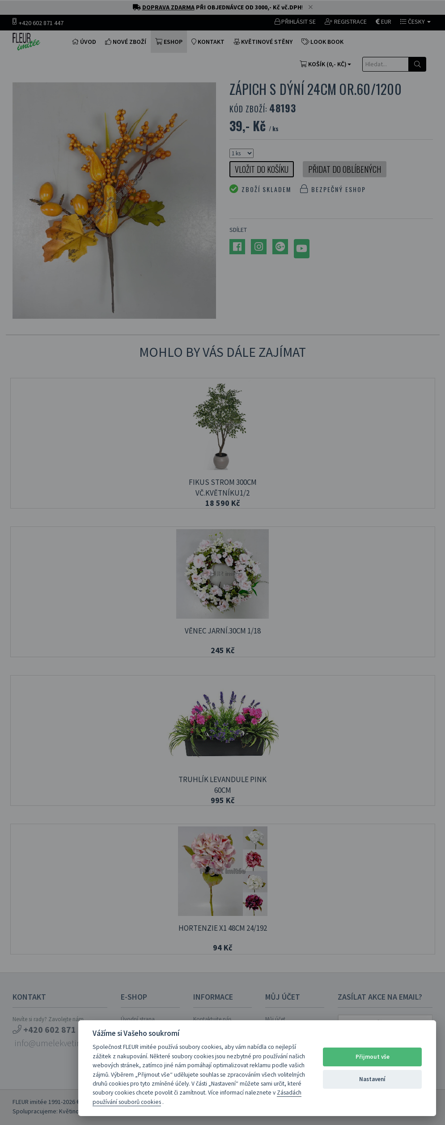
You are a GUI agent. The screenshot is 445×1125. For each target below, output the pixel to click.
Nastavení (372, 1079)
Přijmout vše (373, 1057)
